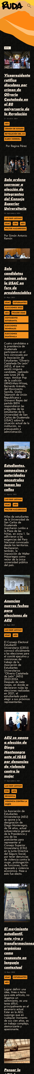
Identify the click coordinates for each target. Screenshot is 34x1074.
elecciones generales (11, 327)
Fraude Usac (18, 312)
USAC (7, 223)
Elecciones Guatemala (11, 335)
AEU (7, 123)
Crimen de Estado (14, 128)
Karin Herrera (12, 139)
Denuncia (10, 796)
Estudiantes (20, 302)
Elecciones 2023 (13, 307)
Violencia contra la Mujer (16, 803)
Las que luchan (13, 218)
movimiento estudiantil (11, 319)
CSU (15, 223)
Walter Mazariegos (15, 228)
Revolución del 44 (15, 134)
